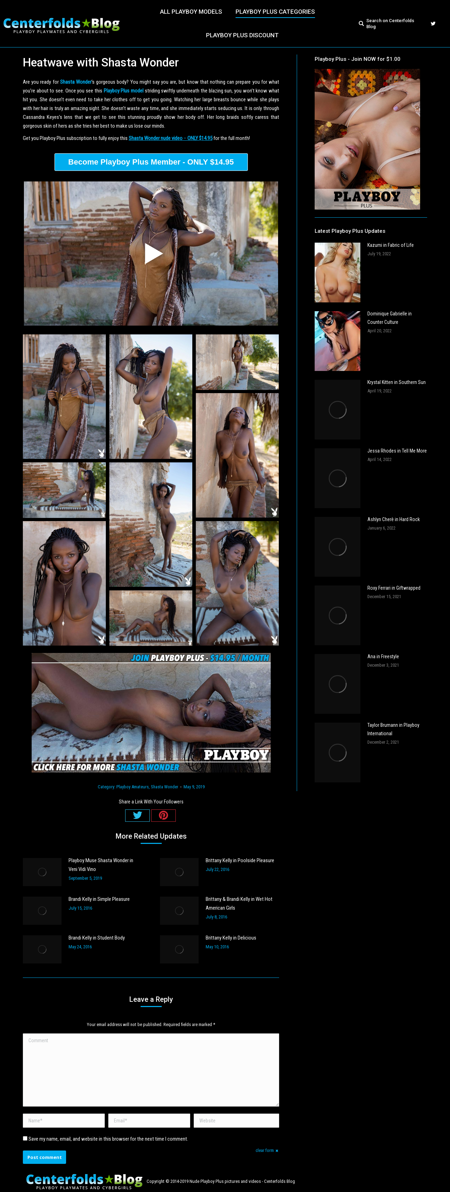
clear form (265, 1150)
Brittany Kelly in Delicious (231, 938)
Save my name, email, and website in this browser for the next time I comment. (108, 1139)
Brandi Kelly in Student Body (97, 938)
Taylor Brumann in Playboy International (393, 729)
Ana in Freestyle (383, 656)
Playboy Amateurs (132, 786)
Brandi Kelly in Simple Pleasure (99, 899)
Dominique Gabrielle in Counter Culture (389, 318)
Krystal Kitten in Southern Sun (396, 382)
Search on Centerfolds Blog (390, 23)
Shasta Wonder (164, 786)
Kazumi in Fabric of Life (390, 245)
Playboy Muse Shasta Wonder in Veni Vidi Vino (101, 864)
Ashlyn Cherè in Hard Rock (393, 519)
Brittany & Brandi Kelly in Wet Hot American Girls (239, 903)
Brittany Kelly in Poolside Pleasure (240, 860)
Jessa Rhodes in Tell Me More (397, 451)
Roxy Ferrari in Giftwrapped (393, 588)
